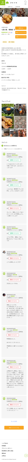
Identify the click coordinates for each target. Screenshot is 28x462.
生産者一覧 (10, 6)
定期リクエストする (21, 36)
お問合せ (4, 455)
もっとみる (14, 421)
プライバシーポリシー (7, 448)
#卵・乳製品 (11, 42)
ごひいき (11, 2)
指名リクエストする (21, 32)
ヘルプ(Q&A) (5, 443)
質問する (21, 28)
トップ (3, 6)
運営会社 (4, 453)
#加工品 (4, 42)
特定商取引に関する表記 (7, 450)
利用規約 (4, 445)
